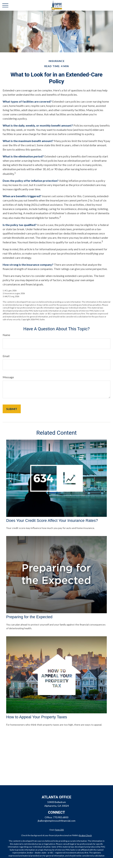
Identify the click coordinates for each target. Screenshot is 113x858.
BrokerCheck (85, 835)
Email (6, 356)
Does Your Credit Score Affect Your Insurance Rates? (52, 520)
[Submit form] (12, 409)
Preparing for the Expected (29, 617)
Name (6, 335)
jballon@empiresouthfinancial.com (56, 820)
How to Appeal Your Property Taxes (36, 717)
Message (8, 377)
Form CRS (59, 830)
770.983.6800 (60, 817)
